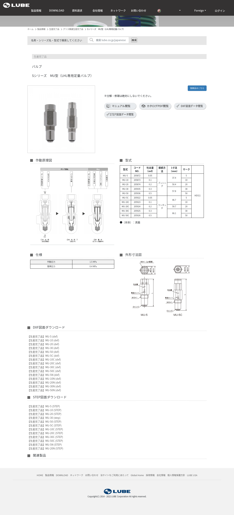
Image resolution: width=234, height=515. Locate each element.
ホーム (30, 29)
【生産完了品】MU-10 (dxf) (43, 340)
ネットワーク (118, 10)
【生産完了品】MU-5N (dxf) (43, 375)
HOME (40, 475)
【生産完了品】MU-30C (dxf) (44, 367)
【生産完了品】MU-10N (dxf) (44, 378)
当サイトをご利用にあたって (114, 475)
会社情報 (98, 10)
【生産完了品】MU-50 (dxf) (43, 352)
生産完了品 (54, 29)
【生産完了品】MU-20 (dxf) (43, 344)
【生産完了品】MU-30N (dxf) (44, 386)
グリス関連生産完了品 (73, 29)
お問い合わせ (138, 10)
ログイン (220, 10)
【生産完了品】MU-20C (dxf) (44, 363)
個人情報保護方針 (176, 475)
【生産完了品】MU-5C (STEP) (44, 425)
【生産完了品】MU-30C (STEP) (45, 437)
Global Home (137, 475)
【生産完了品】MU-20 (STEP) (44, 414)
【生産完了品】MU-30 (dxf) (43, 348)
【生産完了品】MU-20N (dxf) (44, 382)
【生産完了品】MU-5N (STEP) (44, 444)
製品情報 (36, 10)
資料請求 (77, 10)
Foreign (199, 10)
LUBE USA (192, 475)
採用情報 (150, 475)
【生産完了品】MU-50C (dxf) (44, 371)
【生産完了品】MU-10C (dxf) (44, 359)
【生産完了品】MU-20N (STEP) (45, 448)
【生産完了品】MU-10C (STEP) (45, 429)
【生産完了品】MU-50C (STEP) (45, 440)
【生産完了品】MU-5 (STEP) (43, 406)
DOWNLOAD (56, 10)
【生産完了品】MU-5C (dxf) (43, 355)
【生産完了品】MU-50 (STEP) (44, 421)
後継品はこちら (197, 88)
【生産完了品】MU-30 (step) (44, 417)
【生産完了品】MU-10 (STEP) (44, 410)
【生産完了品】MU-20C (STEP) (45, 433)
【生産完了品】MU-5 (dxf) (42, 336)
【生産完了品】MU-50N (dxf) (44, 390)
